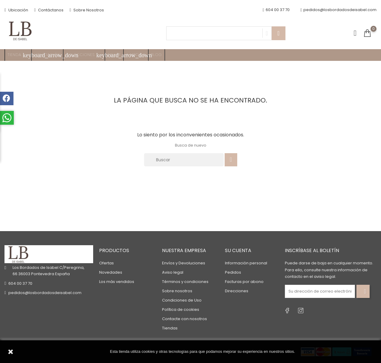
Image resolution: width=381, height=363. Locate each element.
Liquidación (47, 55)
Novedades (110, 272)
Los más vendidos (116, 281)
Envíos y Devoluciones (183, 263)
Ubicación (16, 10)
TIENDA (19, 55)
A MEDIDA (136, 55)
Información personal (246, 263)
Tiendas (170, 328)
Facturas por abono (244, 281)
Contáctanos (49, 10)
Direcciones (236, 291)
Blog (156, 55)
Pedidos (233, 272)
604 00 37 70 (20, 283)
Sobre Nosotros (86, 10)
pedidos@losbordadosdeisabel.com (338, 10)
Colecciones (85, 55)
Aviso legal (172, 272)
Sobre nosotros (177, 291)
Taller (114, 55)
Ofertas (106, 263)
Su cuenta (238, 250)
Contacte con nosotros (184, 319)
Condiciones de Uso (182, 300)
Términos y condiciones (185, 281)
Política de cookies (180, 309)
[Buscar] (184, 159)
